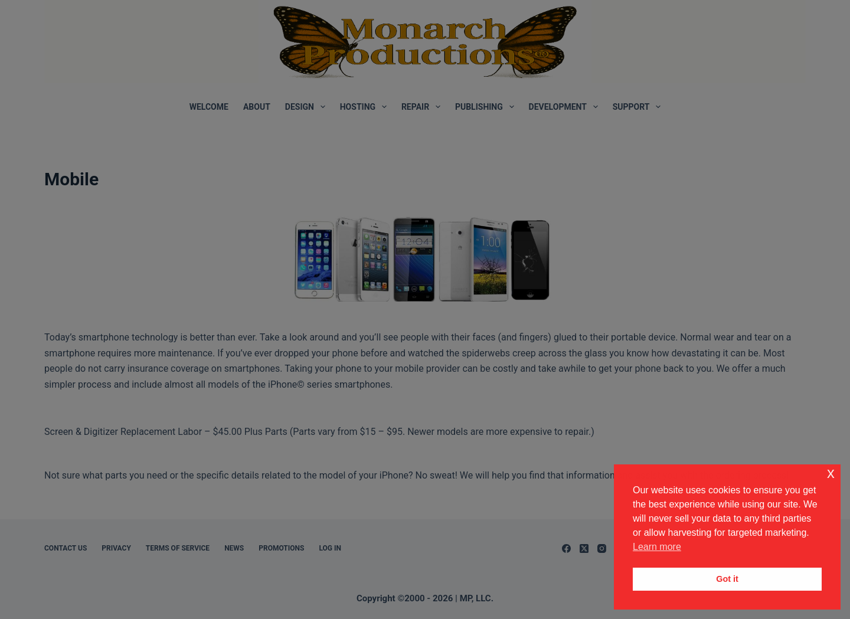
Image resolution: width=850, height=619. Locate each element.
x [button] (831, 473)
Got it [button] (727, 579)
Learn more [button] (657, 547)
